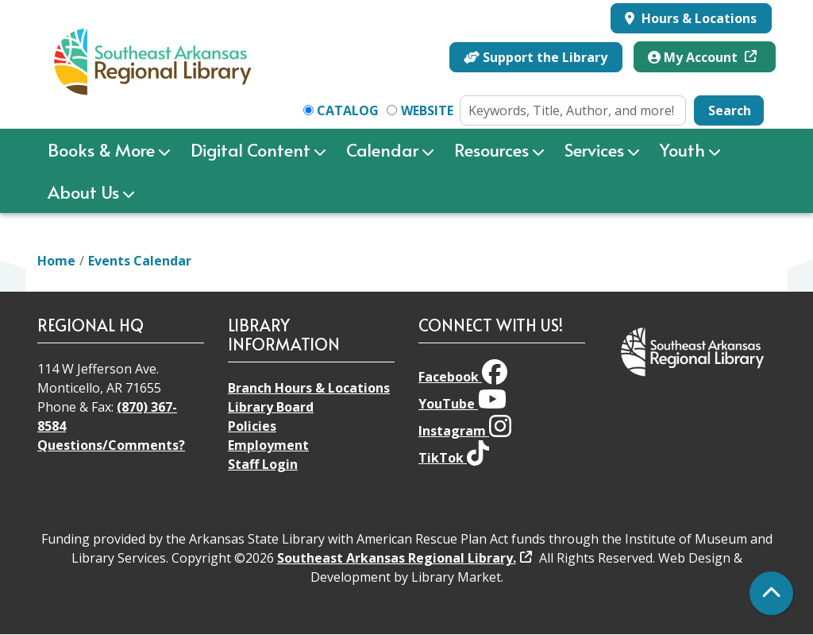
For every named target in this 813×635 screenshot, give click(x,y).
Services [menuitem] (594, 149)
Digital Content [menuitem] (250, 149)
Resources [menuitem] (491, 149)
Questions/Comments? (111, 445)
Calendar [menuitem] (382, 149)
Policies (252, 426)
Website (427, 110)
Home (56, 260)
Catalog (348, 110)
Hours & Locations (697, 18)
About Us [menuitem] (83, 191)
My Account (694, 57)
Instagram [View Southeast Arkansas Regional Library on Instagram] (464, 430)
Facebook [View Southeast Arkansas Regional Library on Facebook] (462, 376)
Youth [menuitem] (682, 149)
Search (729, 110)
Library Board (271, 407)
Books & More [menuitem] (101, 149)
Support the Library (535, 57)
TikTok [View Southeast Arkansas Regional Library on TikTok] (453, 458)
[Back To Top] (771, 593)
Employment (268, 445)
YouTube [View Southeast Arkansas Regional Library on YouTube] (462, 403)
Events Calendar (139, 260)
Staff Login (263, 464)
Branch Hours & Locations (309, 388)
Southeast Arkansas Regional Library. (396, 558)
